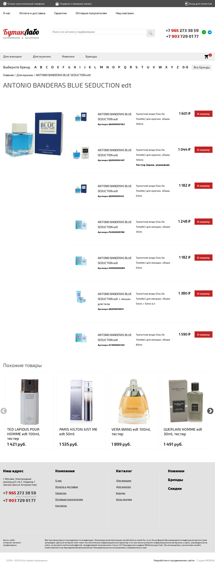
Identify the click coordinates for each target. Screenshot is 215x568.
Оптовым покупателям (91, 13)
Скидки (175, 488)
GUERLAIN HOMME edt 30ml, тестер (183, 431)
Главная (8, 75)
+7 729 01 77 (182, 36)
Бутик (21, 32)
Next (210, 410)
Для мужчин (42, 56)
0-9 (185, 67)
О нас (6, 13)
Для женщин (12, 56)
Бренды (91, 56)
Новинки (68, 56)
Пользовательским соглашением (109, 547)
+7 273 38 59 (182, 30)
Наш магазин (125, 13)
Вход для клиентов (200, 3)
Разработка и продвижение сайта (174, 560)
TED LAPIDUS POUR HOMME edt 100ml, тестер (23, 434)
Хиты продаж (124, 499)
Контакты (61, 505)
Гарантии (60, 13)
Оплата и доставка (32, 13)
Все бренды (202, 67)
